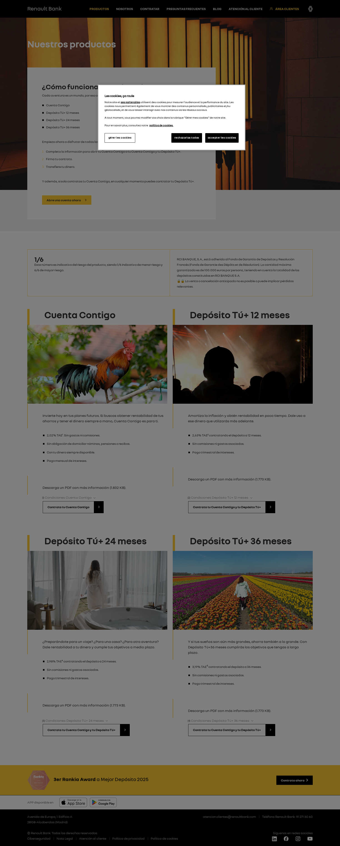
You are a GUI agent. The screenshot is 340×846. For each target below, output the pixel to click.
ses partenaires (130, 102)
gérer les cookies (120, 137)
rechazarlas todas (186, 137)
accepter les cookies (222, 137)
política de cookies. (161, 125)
